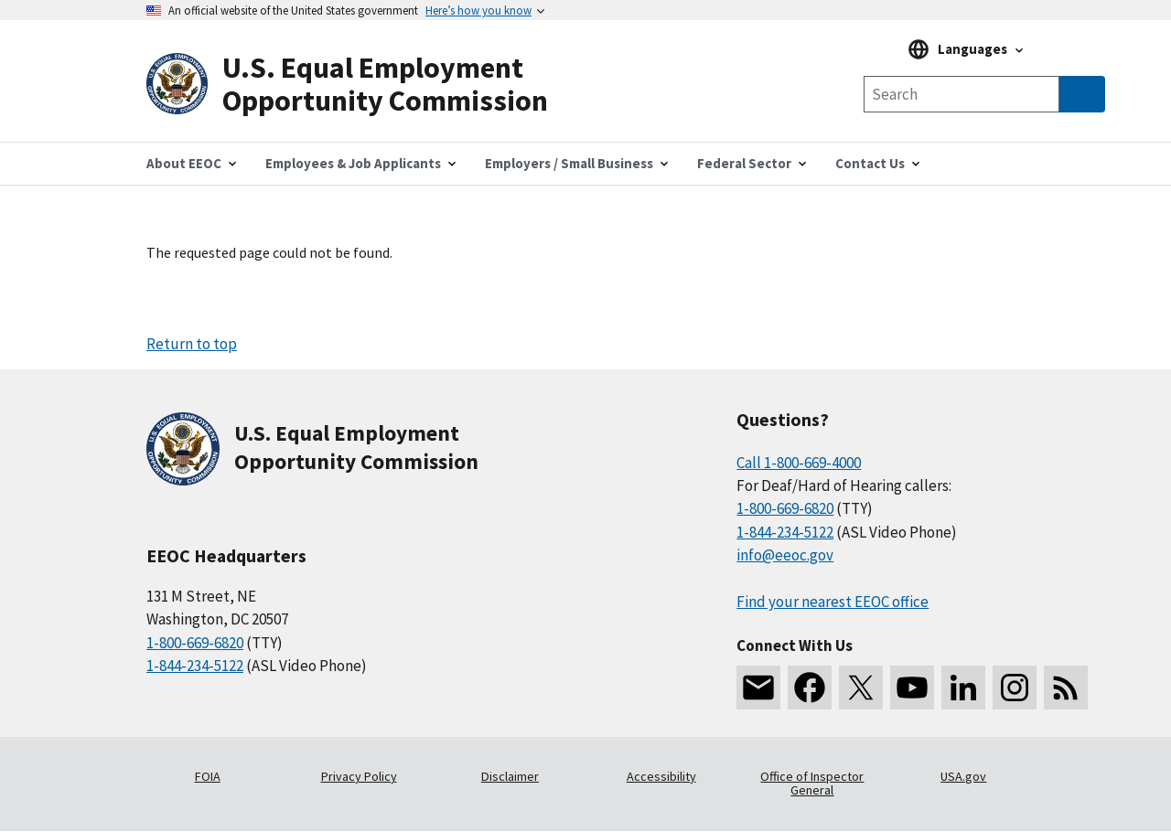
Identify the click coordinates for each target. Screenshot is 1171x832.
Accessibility (661, 776)
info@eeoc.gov (784, 555)
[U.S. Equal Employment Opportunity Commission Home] (366, 84)
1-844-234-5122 (194, 666)
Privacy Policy (359, 776)
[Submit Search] (1082, 94)
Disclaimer (510, 776)
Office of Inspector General (812, 783)
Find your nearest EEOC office (832, 602)
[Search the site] (961, 94)
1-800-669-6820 (194, 643)
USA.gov (963, 776)
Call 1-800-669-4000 (798, 463)
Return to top (191, 344)
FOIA (207, 776)
